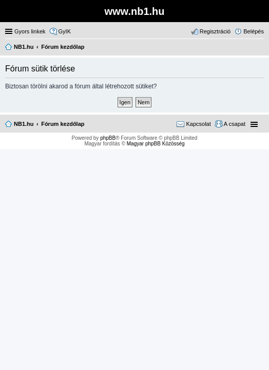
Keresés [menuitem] (260, 48)
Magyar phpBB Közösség (156, 143)
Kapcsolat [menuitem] (198, 124)
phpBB (108, 138)
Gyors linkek (30, 31)
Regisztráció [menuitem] (215, 31)
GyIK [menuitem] (65, 31)
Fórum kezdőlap (62, 124)
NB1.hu (24, 124)
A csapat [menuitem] (234, 124)
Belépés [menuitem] (253, 31)
